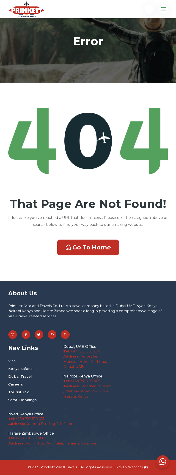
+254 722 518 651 (26, 418)
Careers (15, 384)
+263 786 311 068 (26, 438)
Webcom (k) (138, 467)
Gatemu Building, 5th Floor (40, 424)
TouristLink (18, 392)
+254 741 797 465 (81, 381)
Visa (12, 361)
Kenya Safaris (20, 368)
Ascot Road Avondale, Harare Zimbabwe (52, 443)
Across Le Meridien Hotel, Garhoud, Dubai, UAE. (85, 361)
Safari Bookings (22, 400)
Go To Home (88, 247)
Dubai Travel (20, 376)
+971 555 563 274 (81, 351)
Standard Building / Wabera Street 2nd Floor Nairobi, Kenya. (87, 391)
